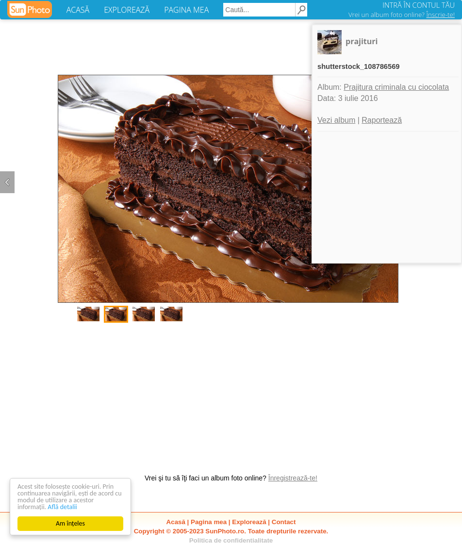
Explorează (249, 522)
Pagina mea (209, 522)
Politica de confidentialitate (231, 540)
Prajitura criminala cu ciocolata (396, 87)
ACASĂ (77, 9)
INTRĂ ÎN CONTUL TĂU (418, 5)
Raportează (382, 120)
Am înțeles (70, 523)
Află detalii (62, 507)
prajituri (362, 41)
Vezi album (336, 120)
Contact (284, 522)
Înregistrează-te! (292, 478)
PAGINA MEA (186, 9)
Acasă (175, 522)
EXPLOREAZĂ (126, 9)
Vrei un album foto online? (401, 14)
